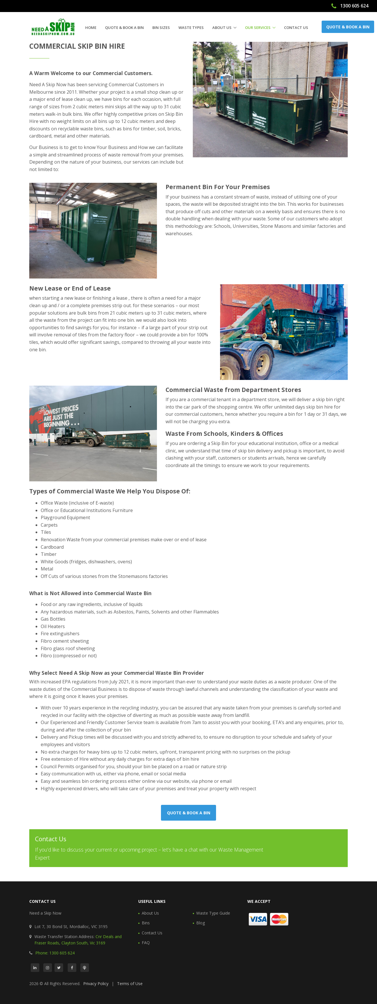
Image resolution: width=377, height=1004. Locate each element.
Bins (146, 922)
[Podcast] (84, 967)
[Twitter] (59, 967)
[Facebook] (72, 967)
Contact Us (296, 27)
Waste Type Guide (213, 913)
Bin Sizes (161, 27)
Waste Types (191, 27)
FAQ (146, 942)
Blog (200, 922)
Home (90, 27)
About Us (222, 27)
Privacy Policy (95, 983)
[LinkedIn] (35, 967)
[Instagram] (47, 967)
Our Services (258, 27)
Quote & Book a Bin (124, 27)
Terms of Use (130, 983)
